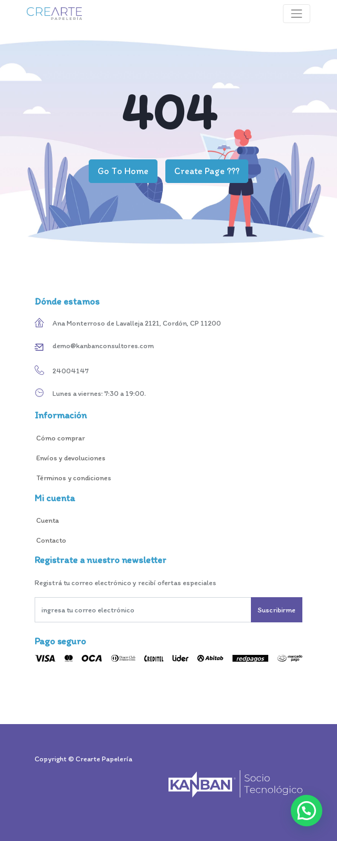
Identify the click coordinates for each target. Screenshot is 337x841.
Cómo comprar (61, 438)
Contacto (52, 540)
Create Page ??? (206, 170)
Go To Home (123, 170)
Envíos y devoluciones (70, 458)
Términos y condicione (71, 477)
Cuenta (47, 520)
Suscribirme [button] (277, 610)
